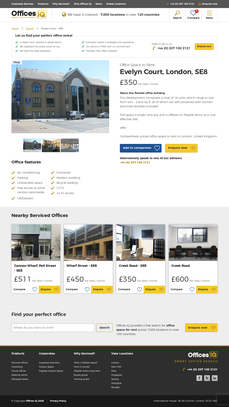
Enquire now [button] (204, 46)
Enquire (50, 289)
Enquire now (202, 328)
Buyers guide (81, 375)
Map (17, 62)
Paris (113, 371)
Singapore (116, 375)
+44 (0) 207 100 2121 (135, 162)
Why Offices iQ (82, 4)
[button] (208, 4)
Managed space (19, 379)
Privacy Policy (58, 401)
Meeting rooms (19, 375)
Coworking (17, 367)
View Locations (122, 353)
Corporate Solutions (49, 363)
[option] (60, 96)
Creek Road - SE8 (132, 266)
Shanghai (116, 383)
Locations (116, 4)
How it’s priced (81, 367)
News (99, 4)
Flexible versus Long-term (87, 371)
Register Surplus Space (51, 371)
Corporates (47, 353)
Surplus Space (46, 367)
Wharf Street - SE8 (82, 266)
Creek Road (180, 266)
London (115, 363)
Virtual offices (18, 371)
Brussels (115, 387)
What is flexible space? (86, 363)
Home (15, 29)
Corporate (22, 4)
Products (43, 4)
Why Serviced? (61, 4)
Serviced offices (19, 363)
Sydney (115, 379)
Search (30, 29)
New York (116, 367)
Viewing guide (81, 379)
